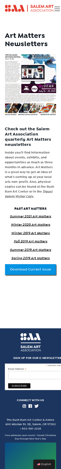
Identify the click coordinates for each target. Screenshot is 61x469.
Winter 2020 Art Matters (30, 225)
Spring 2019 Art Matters (30, 258)
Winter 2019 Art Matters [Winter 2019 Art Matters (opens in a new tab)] (30, 233)
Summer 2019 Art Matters (30, 250)
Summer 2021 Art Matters (30, 216)
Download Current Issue (30, 269)
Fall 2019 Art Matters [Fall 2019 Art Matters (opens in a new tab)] (30, 241)
